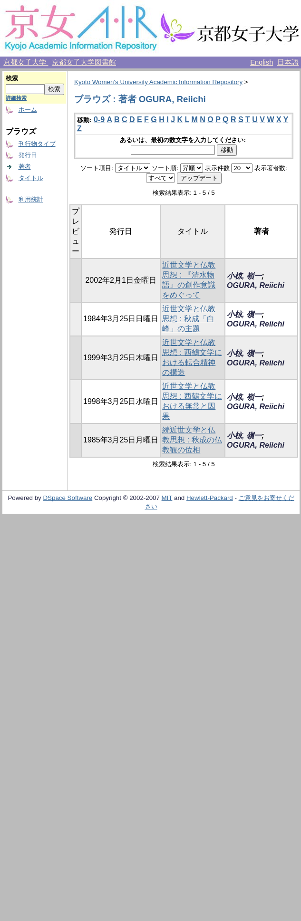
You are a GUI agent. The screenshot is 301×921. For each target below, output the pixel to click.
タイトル (31, 178)
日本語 (288, 62)
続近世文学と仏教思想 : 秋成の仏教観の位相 (192, 440)
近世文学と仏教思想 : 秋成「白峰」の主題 (188, 319)
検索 (12, 78)
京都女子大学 (25, 62)
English (261, 62)
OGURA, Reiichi (255, 285)
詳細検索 (16, 98)
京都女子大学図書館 (84, 62)
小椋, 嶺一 (244, 276)
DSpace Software (67, 497)
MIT (167, 497)
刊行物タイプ (37, 143)
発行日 (28, 155)
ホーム (28, 109)
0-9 (99, 119)
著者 (25, 166)
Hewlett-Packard (209, 497)
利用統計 (31, 199)
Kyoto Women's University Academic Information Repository (158, 82)
